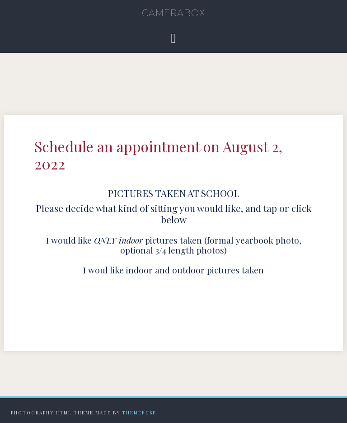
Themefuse (139, 412)
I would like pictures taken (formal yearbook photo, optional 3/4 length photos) (173, 245)
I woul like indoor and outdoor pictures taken (173, 270)
